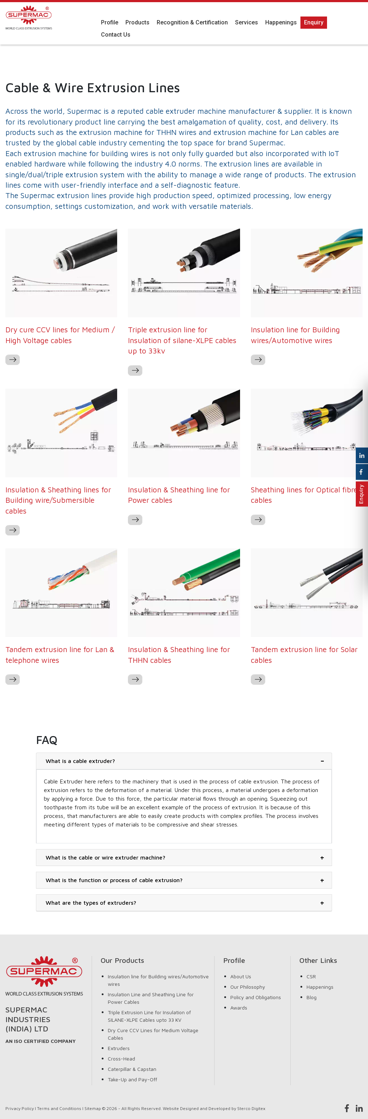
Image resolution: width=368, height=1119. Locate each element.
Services (246, 22)
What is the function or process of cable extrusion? (114, 880)
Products (137, 22)
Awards (238, 1008)
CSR (311, 976)
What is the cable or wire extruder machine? (105, 857)
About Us (240, 976)
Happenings (281, 22)
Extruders (119, 1048)
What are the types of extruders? (91, 902)
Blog (312, 997)
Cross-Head (121, 1058)
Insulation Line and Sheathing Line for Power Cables (151, 998)
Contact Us (115, 34)
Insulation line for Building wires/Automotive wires (158, 980)
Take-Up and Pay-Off (132, 1079)
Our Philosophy (247, 987)
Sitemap (92, 1108)
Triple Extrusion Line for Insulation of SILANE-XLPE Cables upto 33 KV (149, 1016)
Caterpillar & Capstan (132, 1069)
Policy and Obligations (255, 997)
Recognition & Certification (192, 22)
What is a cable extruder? (80, 761)
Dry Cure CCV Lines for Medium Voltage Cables (153, 1034)
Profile (109, 22)
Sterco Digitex (251, 1108)
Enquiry (313, 22)
